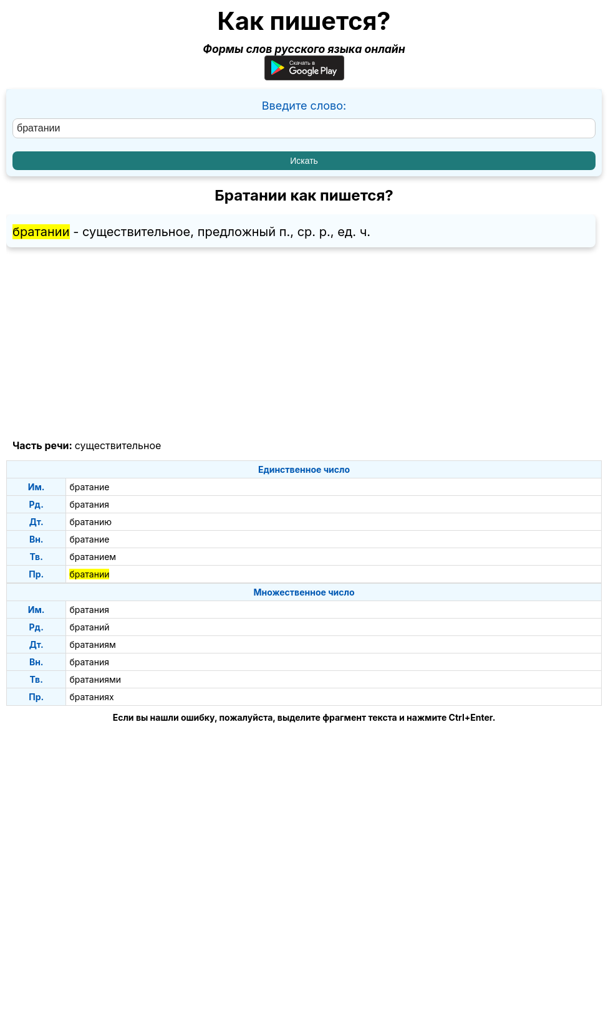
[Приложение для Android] (304, 76)
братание (89, 487)
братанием (92, 556)
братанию (90, 521)
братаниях (91, 696)
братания (89, 504)
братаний (89, 627)
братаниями (95, 679)
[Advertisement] (304, 344)
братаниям (92, 644)
